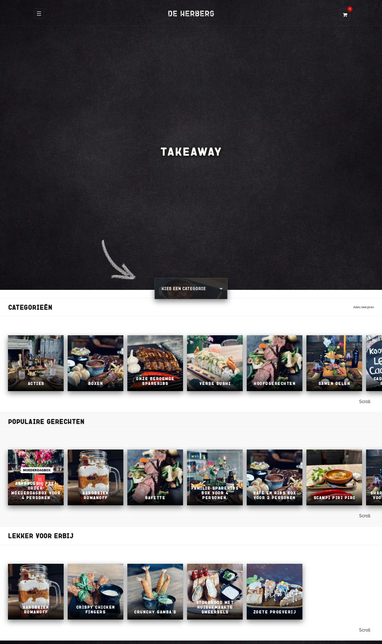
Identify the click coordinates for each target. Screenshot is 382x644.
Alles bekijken (363, 307)
